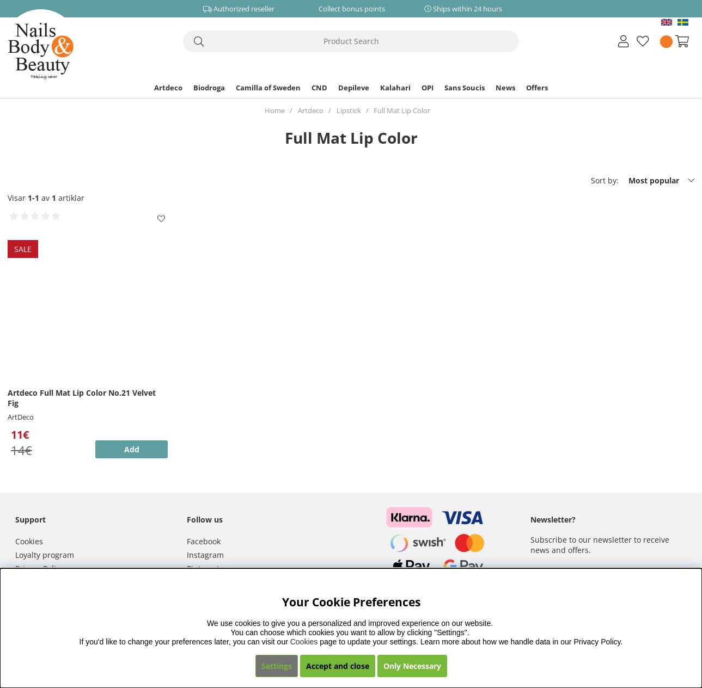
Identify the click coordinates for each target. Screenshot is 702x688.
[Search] (351, 41)
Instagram (205, 555)
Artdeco (168, 88)
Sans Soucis (464, 88)
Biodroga (209, 88)
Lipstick (349, 110)
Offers (537, 88)
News (505, 88)
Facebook (204, 541)
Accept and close (337, 666)
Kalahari (395, 88)
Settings (276, 666)
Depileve (353, 88)
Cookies (29, 541)
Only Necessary (412, 666)
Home (275, 110)
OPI (428, 88)
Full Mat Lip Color (402, 110)
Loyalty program (44, 555)
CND (319, 88)
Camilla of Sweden (268, 88)
